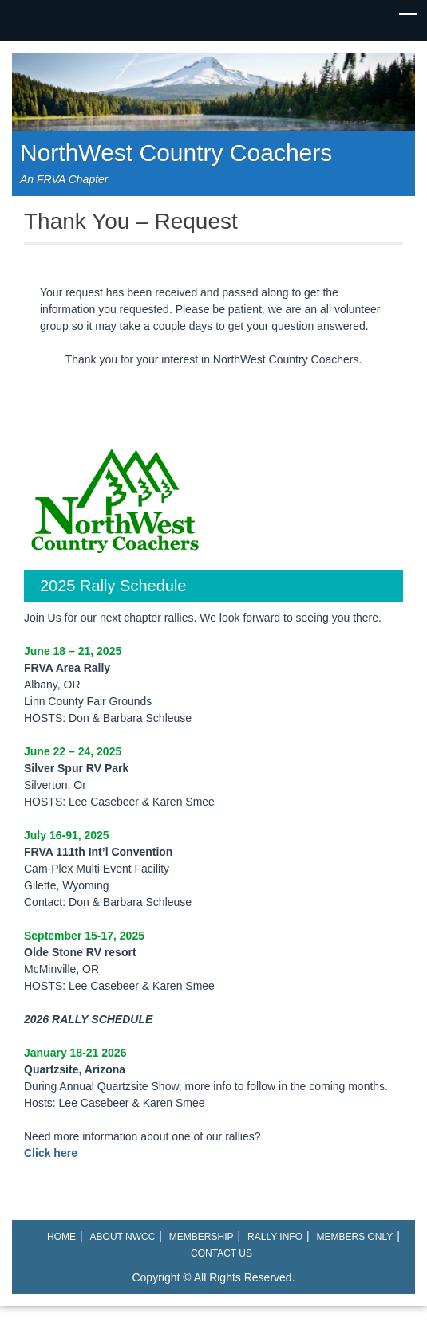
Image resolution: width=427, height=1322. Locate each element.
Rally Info (274, 1236)
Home (61, 1236)
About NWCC (123, 1236)
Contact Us (221, 1253)
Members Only (355, 1236)
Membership (201, 1236)
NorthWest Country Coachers (176, 152)
